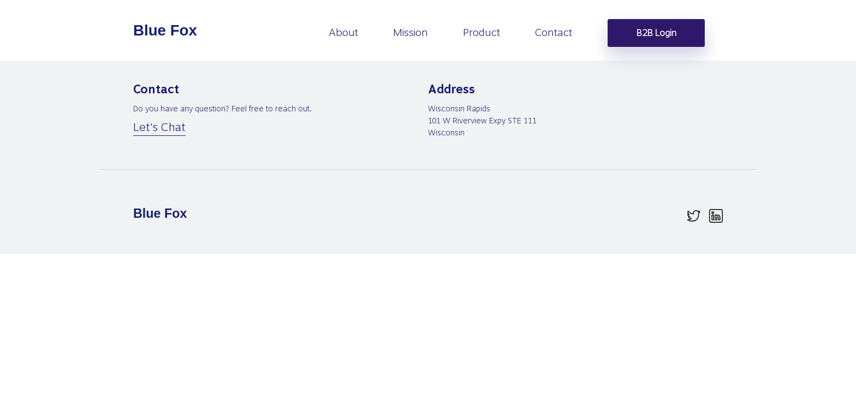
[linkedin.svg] (716, 216)
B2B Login (656, 33)
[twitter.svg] (693, 216)
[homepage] (166, 30)
